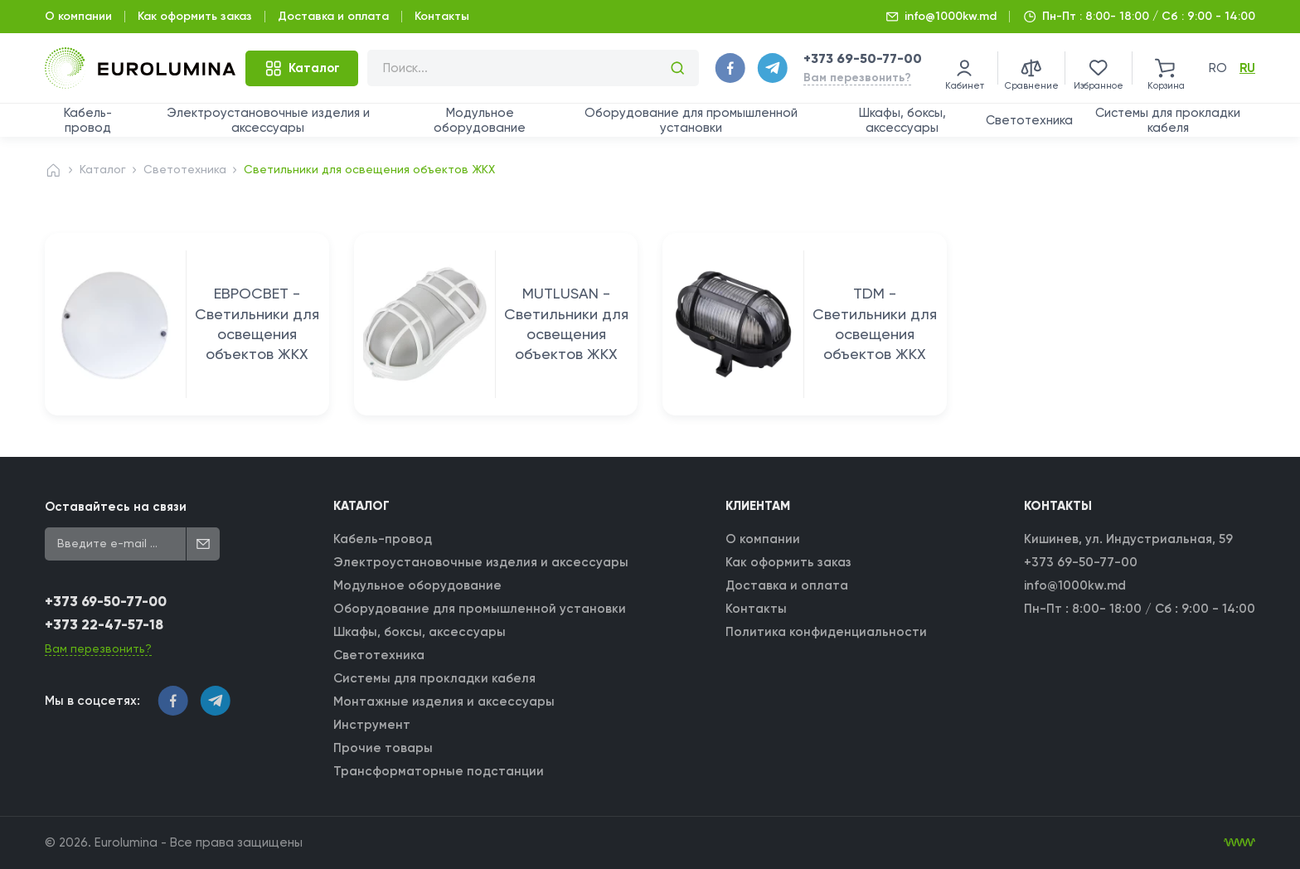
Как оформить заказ (195, 16)
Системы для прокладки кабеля (1167, 120)
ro (1218, 68)
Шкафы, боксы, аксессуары (902, 120)
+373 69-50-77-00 (862, 58)
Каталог (103, 169)
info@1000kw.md (951, 16)
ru (1247, 68)
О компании (78, 16)
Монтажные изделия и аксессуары (444, 701)
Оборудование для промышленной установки (691, 120)
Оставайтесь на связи (116, 506)
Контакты (442, 16)
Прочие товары (383, 747)
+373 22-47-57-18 (104, 625)
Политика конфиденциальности (826, 631)
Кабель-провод (88, 120)
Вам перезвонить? (857, 77)
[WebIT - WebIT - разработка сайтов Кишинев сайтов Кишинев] (1239, 842)
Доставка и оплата (333, 16)
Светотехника (1029, 120)
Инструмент (371, 724)
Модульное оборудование (480, 120)
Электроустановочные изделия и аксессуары (268, 120)
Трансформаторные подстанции (438, 771)
